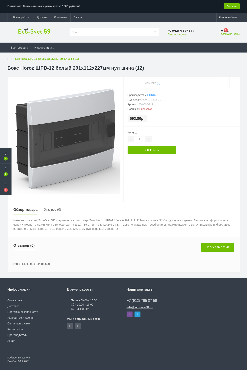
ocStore (26, 357)
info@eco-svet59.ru (140, 307)
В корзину (152, 150)
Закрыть (231, 6)
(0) (158, 83)
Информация (44, 47)
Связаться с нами (19, 323)
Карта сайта (15, 329)
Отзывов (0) (52, 209)
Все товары (19, 47)
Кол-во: (132, 132)
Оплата (78, 17)
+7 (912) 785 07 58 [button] (143, 301)
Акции (11, 340)
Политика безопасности (23, 312)
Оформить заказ (230, 34)
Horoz (152, 94)
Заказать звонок (177, 34)
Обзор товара (25, 210)
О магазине (60, 17)
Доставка (42, 17)
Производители (17, 335)
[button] (21, 17)
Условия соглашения (21, 317)
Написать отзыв (217, 247)
